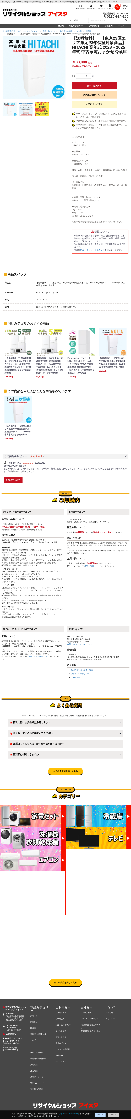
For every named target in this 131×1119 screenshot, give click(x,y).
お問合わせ (60, 1055)
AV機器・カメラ (36, 1077)
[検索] (126, 20)
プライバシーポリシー (80, 674)
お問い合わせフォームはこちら (79, 644)
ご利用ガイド (61, 1013)
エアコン (33, 1046)
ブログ (121, 26)
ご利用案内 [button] (94, 26)
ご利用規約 (75, 677)
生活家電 (33, 1071)
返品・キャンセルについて (92, 250)
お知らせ (109, 1013)
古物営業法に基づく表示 (90, 1031)
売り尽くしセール (37, 1083)
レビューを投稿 (13, 480)
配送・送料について (93, 566)
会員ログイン (61, 1043)
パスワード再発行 (63, 1049)
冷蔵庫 (33, 1028)
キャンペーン (111, 1019)
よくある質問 (61, 1031)
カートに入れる (94, 86)
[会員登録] (91, 7)
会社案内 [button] (108, 26)
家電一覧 (33, 1016)
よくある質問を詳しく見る (65, 771)
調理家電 (33, 1065)
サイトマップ (61, 1061)
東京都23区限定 (36, 1089)
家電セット (34, 1022)
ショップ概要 (86, 1013)
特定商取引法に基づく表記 (82, 670)
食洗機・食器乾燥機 (38, 1059)
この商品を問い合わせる (94, 95)
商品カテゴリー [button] (76, 26)
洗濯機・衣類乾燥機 (38, 1034)
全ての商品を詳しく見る (65, 982)
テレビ (33, 1040)
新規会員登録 (61, 1037)
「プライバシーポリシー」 (68, 1113)
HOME (61, 26)
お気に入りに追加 (94, 104)
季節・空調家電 (36, 1052)
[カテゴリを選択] (78, 20)
